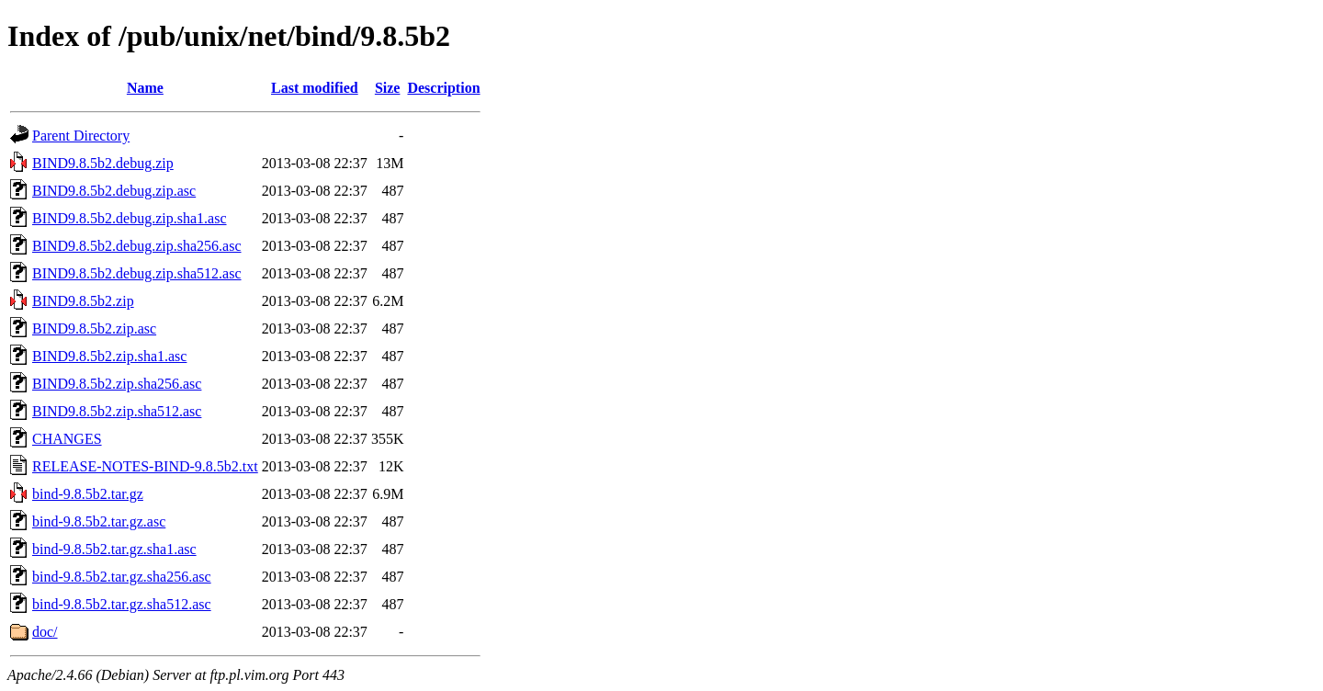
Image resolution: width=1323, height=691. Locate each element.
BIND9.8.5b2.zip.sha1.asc (109, 356)
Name (145, 88)
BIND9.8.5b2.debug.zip (103, 163)
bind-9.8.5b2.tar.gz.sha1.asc (114, 549)
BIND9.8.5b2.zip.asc (94, 328)
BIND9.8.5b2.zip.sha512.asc (116, 411)
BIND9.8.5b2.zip (83, 301)
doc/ (45, 632)
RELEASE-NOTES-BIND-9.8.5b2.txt (145, 466)
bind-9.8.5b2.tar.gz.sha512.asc (121, 604)
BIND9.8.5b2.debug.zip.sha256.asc (137, 246)
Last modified (314, 88)
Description (443, 88)
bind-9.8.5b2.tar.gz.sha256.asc (121, 576)
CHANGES (67, 439)
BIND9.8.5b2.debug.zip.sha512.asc (137, 273)
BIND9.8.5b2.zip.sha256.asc (116, 383)
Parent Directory (81, 135)
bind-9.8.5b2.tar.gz (87, 494)
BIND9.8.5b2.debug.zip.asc (114, 190)
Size (388, 88)
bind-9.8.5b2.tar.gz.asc (98, 521)
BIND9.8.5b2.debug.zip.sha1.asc (129, 218)
